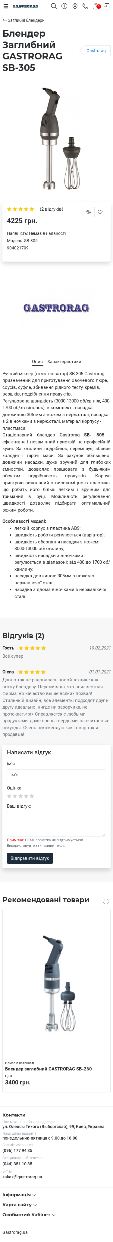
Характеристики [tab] (64, 361)
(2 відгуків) (51, 209)
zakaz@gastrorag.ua (22, 1176)
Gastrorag (96, 50)
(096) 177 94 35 (17, 1150)
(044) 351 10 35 (17, 1163)
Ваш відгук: (19, 806)
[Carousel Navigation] (106, 901)
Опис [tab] (37, 361)
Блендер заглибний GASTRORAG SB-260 (48, 1069)
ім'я (11, 763)
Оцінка (14, 788)
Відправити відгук (30, 858)
